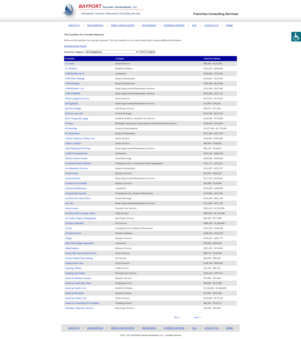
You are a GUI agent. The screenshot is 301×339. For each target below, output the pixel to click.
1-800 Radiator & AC (75, 73)
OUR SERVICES (95, 25)
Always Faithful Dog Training (79, 258)
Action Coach (71, 173)
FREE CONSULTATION (122, 25)
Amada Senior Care (74, 263)
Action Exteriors (72, 178)
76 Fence (69, 123)
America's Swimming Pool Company (82, 303)
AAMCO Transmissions (76, 153)
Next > (177, 317)
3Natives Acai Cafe (74, 113)
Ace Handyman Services (76, 168)
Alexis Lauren (71, 208)
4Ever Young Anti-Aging (76, 118)
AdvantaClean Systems (75, 193)
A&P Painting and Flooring (77, 148)
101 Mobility (71, 68)
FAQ (194, 25)
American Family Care (75, 288)
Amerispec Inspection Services (79, 308)
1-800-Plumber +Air (74, 88)
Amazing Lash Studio (75, 273)
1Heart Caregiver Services (77, 98)
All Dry (68, 228)
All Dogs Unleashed (74, 223)
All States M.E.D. (73, 233)
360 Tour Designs (73, 108)
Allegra (68, 238)
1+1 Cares (69, 63)
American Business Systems (78, 278)
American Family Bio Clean (78, 283)
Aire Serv (69, 203)
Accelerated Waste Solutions (78, 163)
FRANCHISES (149, 25)
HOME (229, 25)
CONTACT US (211, 25)
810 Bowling (71, 128)
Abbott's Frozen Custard (76, 158)
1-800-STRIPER (72, 93)
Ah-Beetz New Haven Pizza (78, 198)
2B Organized (71, 103)
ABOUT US (73, 25)
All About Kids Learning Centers (80, 213)
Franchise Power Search (75, 46)
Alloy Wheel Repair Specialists (79, 243)
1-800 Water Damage (74, 78)
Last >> (197, 317)
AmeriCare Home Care (75, 298)
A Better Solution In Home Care (80, 138)
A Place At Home (73, 143)
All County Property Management (80, 218)
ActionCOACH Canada (76, 183)
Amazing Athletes (73, 268)
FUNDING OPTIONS (174, 25)
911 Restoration (72, 133)
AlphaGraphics (72, 248)
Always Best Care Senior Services (81, 253)
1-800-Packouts (72, 83)
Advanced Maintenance (76, 188)
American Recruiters (74, 293)
